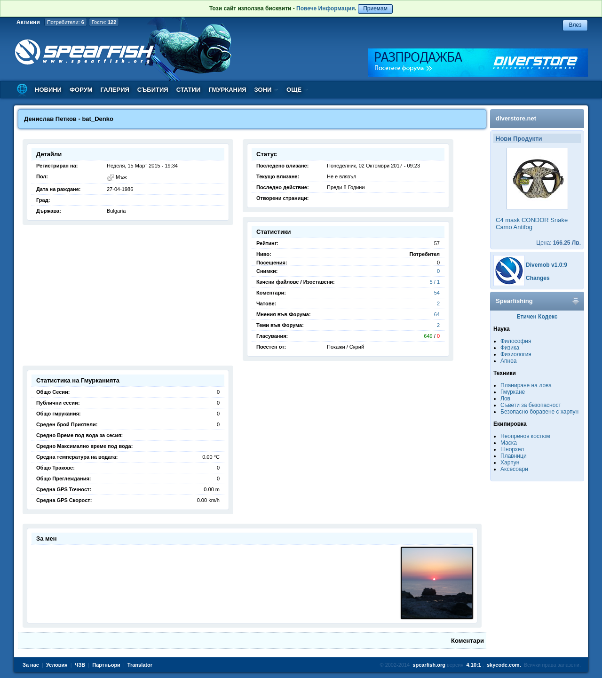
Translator (139, 665)
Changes (538, 278)
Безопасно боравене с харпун (539, 411)
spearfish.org (428, 665)
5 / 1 (435, 282)
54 (437, 292)
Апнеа (508, 361)
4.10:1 (474, 665)
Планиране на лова (526, 385)
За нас (31, 665)
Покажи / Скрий (345, 347)
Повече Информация (325, 8)
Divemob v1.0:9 (546, 265)
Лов (505, 398)
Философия (515, 341)
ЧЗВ (80, 665)
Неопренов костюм (525, 436)
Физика (509, 347)
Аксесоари (514, 469)
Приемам (375, 8)
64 (437, 314)
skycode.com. (504, 665)
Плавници (513, 456)
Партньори (106, 665)
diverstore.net (516, 118)
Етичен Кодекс (537, 316)
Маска (508, 442)
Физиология (515, 354)
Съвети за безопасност (530, 405)
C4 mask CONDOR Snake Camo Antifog (532, 223)
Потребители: (65, 22)
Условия (57, 665)
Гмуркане (512, 392)
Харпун (509, 462)
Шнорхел (512, 449)
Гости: (104, 22)
